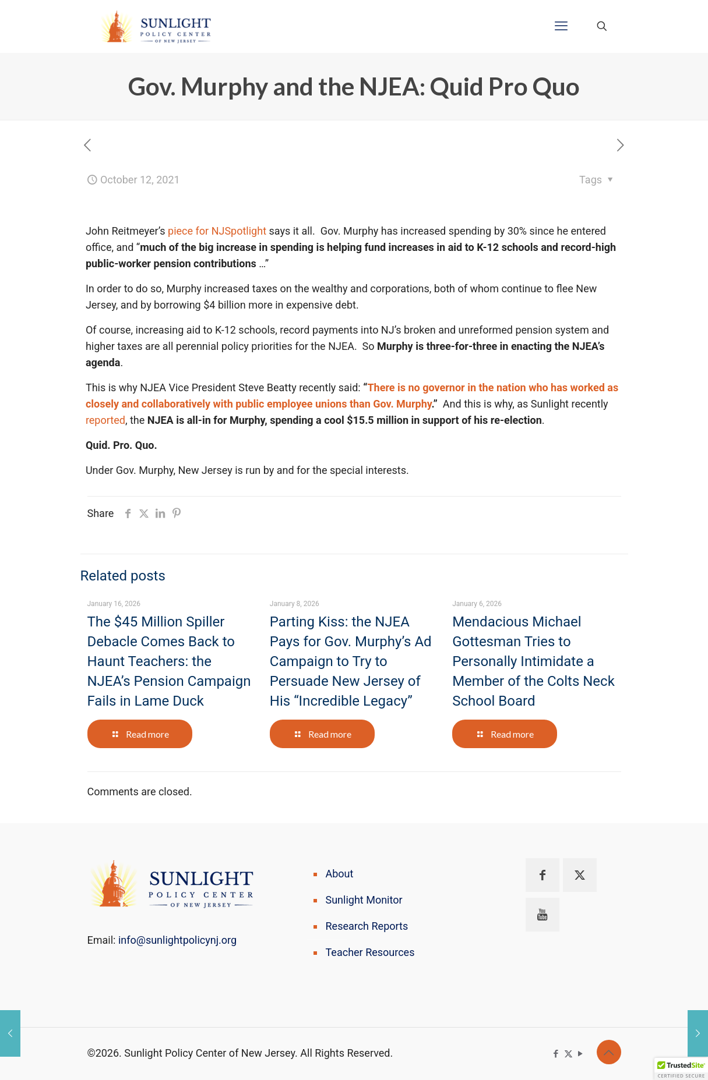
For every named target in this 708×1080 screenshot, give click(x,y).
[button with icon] (542, 875)
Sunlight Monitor (364, 900)
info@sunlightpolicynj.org (177, 940)
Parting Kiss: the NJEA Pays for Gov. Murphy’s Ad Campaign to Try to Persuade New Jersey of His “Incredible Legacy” (351, 661)
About (340, 873)
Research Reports (367, 926)
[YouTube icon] (580, 1054)
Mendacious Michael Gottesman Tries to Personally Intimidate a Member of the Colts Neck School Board (533, 661)
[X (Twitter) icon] (568, 1054)
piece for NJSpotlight (217, 231)
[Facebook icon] (556, 1054)
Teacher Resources (370, 952)
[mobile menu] (561, 26)
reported (105, 420)
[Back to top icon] (609, 1052)
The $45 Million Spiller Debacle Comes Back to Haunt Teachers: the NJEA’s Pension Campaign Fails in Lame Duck (169, 661)
